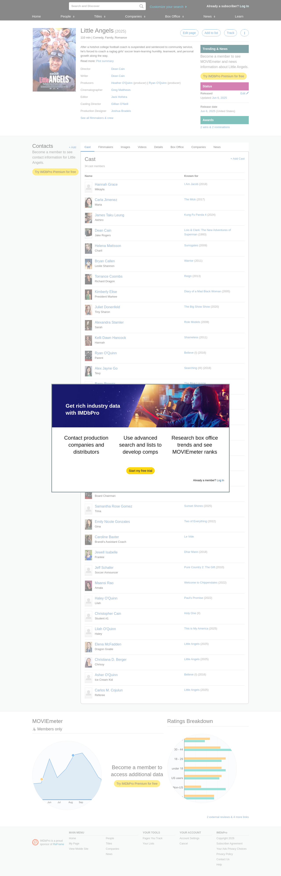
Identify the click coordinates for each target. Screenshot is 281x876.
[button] (140, 470)
